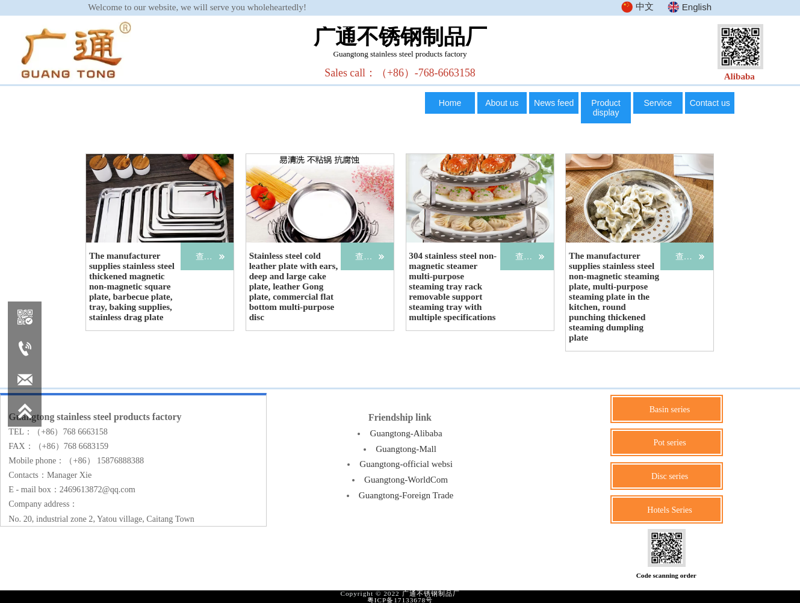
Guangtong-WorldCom (406, 478)
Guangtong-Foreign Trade (406, 494)
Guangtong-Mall (406, 448)
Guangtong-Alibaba (406, 433)
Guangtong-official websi (406, 463)
